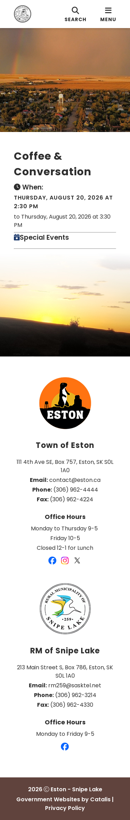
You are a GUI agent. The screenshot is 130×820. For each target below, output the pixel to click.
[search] (75, 14)
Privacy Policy (65, 808)
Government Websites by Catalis (63, 799)
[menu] (108, 14)
